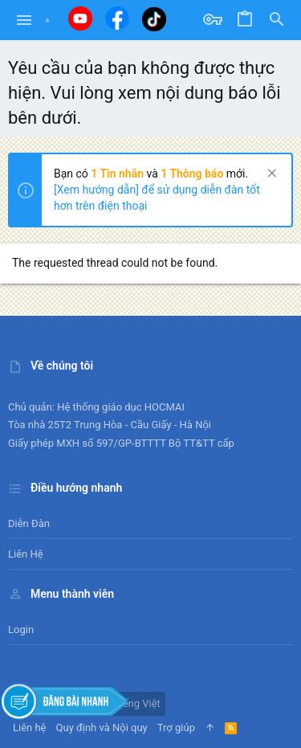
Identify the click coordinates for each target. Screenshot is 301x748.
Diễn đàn (29, 523)
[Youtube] (80, 18)
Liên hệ (25, 554)
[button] (24, 20)
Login (21, 629)
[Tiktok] (154, 19)
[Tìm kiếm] (277, 20)
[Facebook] (117, 18)
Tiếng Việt (131, 703)
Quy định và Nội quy (102, 727)
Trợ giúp (176, 727)
